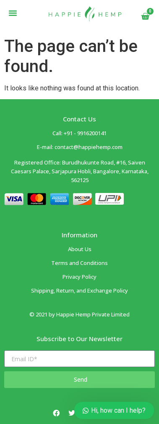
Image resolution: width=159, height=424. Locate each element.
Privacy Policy (79, 276)
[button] (13, 13)
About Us (79, 249)
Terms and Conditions (79, 263)
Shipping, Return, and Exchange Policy (79, 290)
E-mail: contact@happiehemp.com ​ (80, 147)
